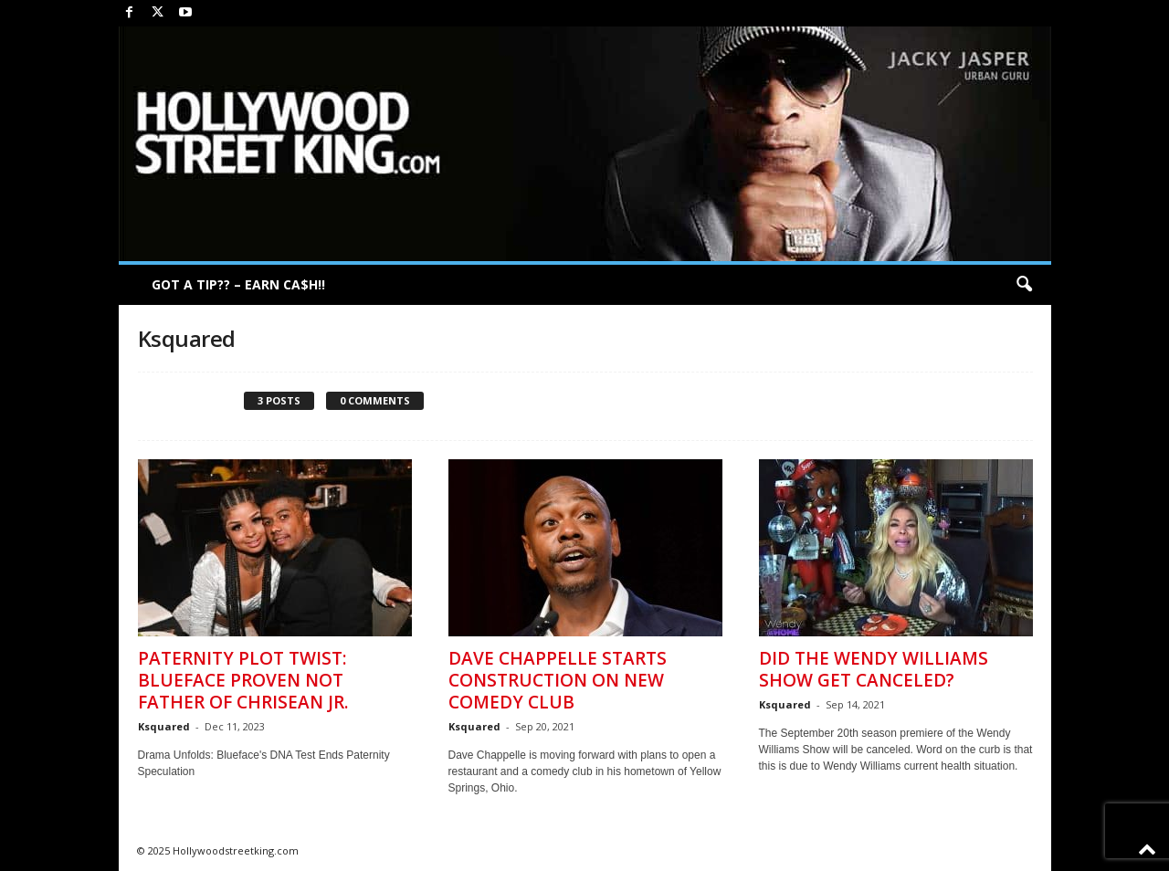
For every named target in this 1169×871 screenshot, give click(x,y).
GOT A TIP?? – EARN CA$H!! (238, 284)
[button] (1024, 285)
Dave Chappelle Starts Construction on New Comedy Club (557, 680)
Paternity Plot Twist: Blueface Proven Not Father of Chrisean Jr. (243, 680)
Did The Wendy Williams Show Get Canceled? (873, 669)
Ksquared (164, 726)
